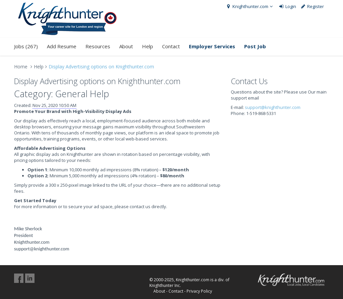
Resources (97, 46)
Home (20, 66)
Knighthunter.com (249, 6)
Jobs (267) (26, 46)
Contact (171, 46)
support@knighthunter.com (272, 107)
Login (287, 6)
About (126, 46)
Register (312, 6)
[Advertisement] (280, 161)
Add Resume (61, 46)
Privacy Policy (199, 291)
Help (147, 46)
